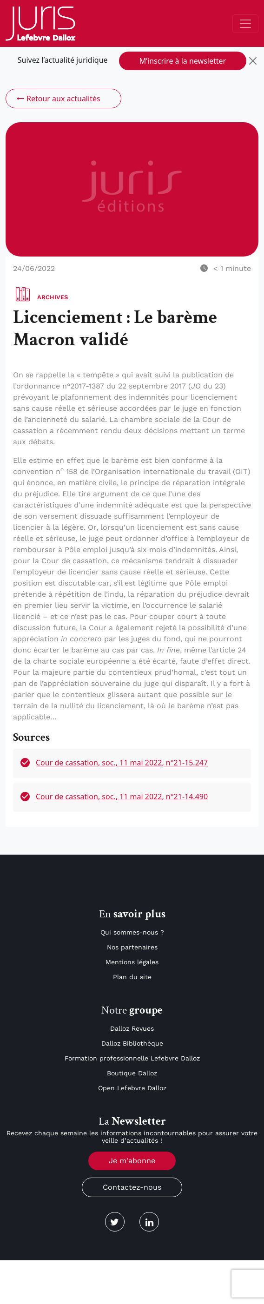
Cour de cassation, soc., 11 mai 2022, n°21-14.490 (122, 796)
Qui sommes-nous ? (132, 932)
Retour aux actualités (57, 98)
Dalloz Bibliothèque (132, 1043)
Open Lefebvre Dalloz (132, 1088)
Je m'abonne (132, 1160)
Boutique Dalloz (132, 1073)
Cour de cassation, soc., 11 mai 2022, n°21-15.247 (122, 762)
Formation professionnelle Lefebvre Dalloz (132, 1058)
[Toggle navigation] (245, 23)
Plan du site (132, 977)
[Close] (252, 60)
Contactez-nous (132, 1187)
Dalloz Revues (132, 1028)
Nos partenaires (132, 947)
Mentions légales (132, 962)
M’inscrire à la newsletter (182, 61)
